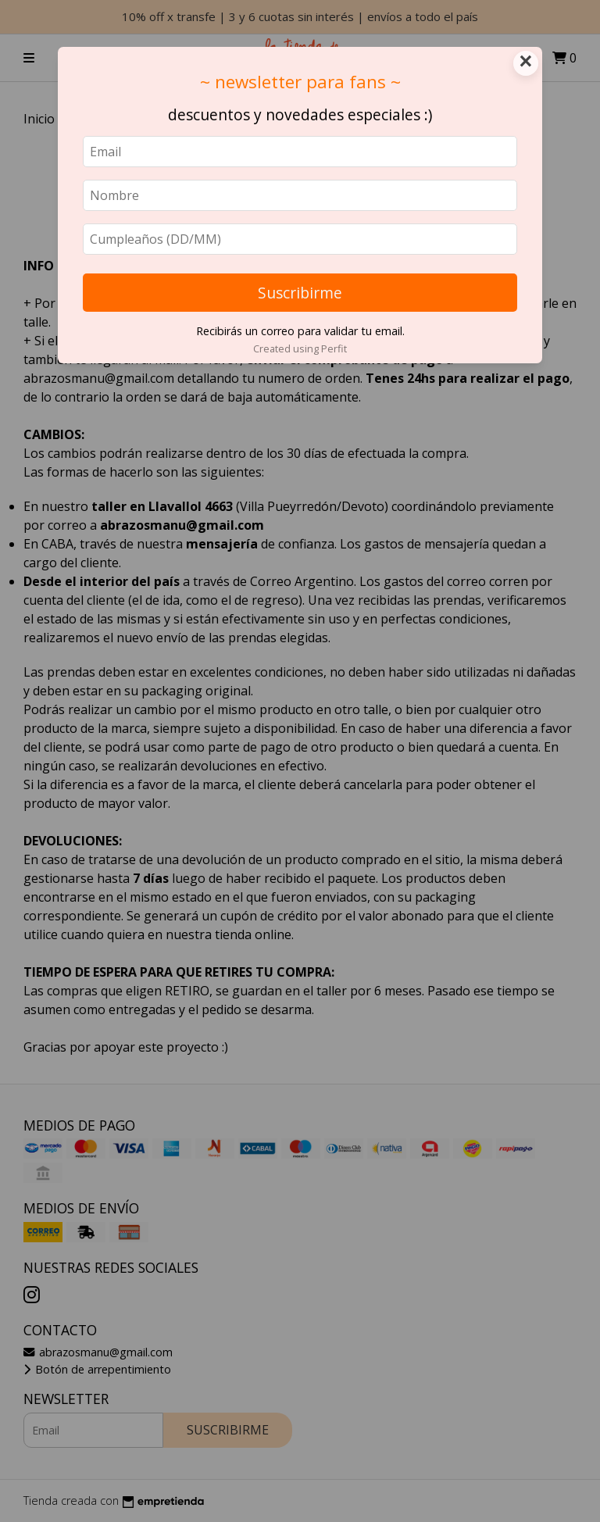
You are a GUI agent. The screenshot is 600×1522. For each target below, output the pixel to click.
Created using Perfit (300, 348)
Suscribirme (300, 292)
